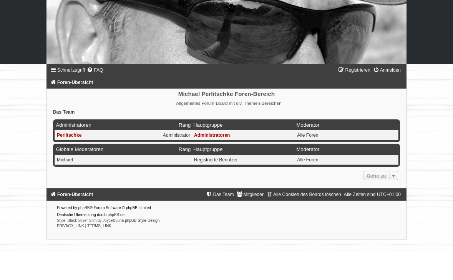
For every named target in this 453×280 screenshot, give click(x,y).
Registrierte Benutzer (216, 160)
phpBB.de (116, 215)
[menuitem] (95, 70)
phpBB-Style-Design (142, 220)
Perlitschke (69, 135)
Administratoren (73, 125)
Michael (65, 160)
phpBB (84, 208)
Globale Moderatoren (79, 149)
